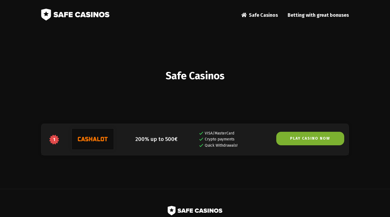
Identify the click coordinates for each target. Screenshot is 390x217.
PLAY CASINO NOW (310, 138)
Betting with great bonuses (318, 15)
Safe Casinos (263, 15)
